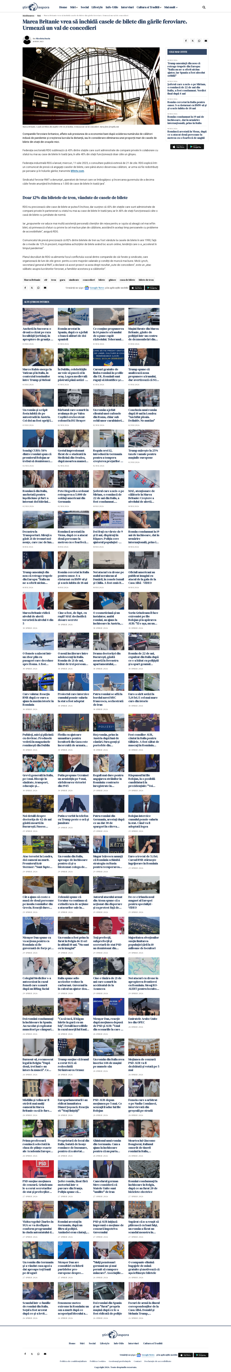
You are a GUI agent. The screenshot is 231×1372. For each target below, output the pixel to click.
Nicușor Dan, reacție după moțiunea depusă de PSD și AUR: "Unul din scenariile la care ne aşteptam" (108, 1024)
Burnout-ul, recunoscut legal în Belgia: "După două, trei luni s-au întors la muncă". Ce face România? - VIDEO (38, 1065)
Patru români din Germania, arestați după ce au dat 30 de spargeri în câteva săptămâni (108, 821)
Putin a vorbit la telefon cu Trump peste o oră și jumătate (73, 819)
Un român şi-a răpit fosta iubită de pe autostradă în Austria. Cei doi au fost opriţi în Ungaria (37, 415)
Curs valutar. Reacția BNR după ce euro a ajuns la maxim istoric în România (38, 699)
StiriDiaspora (28, 15)
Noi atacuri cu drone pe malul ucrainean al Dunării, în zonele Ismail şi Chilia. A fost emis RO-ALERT (108, 577)
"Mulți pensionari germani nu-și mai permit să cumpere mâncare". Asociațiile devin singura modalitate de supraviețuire (107, 1268)
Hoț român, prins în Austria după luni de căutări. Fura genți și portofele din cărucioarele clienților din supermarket (108, 740)
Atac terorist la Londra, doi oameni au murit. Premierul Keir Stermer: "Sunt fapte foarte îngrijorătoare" (38, 862)
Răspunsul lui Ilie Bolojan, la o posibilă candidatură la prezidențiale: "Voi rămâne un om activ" (141, 780)
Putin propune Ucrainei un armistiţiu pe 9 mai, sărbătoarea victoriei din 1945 (73, 780)
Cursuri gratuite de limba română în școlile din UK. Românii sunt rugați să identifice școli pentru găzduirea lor (108, 375)
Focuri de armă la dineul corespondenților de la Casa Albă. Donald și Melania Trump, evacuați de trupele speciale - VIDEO (144, 1308)
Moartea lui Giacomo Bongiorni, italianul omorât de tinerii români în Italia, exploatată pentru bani (143, 1146)
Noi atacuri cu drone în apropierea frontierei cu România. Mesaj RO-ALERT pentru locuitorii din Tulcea (143, 983)
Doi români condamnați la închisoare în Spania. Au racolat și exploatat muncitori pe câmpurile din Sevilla (38, 1024)
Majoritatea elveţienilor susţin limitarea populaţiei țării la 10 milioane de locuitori (143, 943)
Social (85, 7)
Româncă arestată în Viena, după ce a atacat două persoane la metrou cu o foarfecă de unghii (73, 537)
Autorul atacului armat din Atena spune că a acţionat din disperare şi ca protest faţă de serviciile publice (107, 902)
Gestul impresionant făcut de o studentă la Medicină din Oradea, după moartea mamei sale (72, 456)
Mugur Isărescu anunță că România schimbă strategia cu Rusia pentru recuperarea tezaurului (108, 862)
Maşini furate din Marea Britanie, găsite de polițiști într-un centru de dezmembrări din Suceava (143, 334)
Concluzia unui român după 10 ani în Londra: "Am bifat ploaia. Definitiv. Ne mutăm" (142, 415)
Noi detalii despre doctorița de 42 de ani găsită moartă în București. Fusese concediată (37, 821)
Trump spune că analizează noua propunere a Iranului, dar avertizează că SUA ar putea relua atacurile (143, 375)
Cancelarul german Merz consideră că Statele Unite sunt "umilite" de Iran (105, 1186)
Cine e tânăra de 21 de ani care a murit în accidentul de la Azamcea (107, 983)
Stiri (73, 7)
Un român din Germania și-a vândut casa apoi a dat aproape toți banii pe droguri (38, 1268)
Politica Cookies (98, 1361)
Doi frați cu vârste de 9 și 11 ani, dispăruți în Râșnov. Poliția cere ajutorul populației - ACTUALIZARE (108, 537)
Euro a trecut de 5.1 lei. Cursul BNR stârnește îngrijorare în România (143, 860)
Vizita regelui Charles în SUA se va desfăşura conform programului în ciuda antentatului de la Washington (38, 1227)
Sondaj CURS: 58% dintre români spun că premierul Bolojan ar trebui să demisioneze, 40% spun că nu (37, 456)
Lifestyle (97, 7)
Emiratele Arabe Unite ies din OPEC (142, 1020)
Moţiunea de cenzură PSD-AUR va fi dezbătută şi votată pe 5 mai (143, 1065)
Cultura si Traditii (148, 7)
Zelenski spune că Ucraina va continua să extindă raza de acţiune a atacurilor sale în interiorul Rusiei (73, 902)
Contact (137, 1361)
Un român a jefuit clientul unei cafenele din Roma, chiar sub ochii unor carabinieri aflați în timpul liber (107, 415)
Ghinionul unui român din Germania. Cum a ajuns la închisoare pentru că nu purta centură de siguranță (107, 1146)
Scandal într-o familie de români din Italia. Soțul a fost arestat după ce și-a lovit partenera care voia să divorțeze (37, 1308)
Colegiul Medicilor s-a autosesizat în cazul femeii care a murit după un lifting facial (37, 983)
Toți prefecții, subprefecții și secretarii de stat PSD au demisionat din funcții (107, 943)
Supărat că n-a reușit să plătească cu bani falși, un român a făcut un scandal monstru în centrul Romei (143, 1227)
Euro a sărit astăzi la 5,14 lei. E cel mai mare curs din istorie (143, 697)
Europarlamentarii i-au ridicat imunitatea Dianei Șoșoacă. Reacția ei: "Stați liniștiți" (73, 1105)
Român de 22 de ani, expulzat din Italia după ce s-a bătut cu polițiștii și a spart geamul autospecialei (143, 659)
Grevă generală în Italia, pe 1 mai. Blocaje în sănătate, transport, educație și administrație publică (38, 780)
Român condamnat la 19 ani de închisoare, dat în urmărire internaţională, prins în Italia (143, 537)
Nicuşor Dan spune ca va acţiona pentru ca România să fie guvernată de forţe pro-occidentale (38, 943)
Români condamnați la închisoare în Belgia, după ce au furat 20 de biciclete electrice (142, 1186)
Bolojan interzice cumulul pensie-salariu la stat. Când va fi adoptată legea (143, 821)
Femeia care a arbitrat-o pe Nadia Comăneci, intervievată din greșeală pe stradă (143, 1105)
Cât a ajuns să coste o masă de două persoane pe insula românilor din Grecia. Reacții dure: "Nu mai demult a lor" (38, 902)
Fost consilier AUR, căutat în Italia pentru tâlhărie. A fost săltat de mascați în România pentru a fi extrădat (143, 740)
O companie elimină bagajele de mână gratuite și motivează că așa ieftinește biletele (143, 1268)
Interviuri (127, 7)
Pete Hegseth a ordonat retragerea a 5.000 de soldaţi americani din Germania (73, 496)
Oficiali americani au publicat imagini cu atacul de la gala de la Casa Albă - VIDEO (142, 577)
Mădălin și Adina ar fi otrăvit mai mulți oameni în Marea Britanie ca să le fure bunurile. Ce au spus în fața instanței (37, 1105)
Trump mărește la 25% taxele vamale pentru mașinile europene (143, 454)
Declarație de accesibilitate (157, 1361)
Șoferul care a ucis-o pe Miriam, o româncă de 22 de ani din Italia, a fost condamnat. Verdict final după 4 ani (108, 496)
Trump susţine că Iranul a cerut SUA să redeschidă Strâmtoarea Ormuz (73, 1065)
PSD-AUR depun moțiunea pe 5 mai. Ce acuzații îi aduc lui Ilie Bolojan (107, 1105)
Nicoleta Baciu (43, 38)
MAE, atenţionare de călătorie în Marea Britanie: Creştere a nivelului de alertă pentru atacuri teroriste (144, 496)
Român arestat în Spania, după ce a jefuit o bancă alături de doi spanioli (73, 334)
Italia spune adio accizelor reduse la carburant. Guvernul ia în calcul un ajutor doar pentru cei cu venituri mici (73, 983)
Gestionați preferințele (120, 1361)
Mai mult (171, 7)
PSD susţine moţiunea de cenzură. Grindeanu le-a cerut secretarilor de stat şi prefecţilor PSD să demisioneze (37, 1186)
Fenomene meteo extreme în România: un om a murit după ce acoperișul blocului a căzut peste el (73, 1308)
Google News (97, 287)
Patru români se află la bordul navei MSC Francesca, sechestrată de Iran (108, 699)
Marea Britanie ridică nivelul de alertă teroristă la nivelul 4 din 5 (38, 618)
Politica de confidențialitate (73, 1361)
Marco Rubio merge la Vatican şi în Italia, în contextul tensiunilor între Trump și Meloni (37, 375)
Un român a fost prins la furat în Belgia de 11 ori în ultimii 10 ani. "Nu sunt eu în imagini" (73, 943)
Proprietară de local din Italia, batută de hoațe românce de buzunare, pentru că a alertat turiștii (73, 1146)
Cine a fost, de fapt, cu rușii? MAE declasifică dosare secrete (72, 616)
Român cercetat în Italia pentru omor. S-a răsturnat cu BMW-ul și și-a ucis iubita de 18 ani (73, 577)
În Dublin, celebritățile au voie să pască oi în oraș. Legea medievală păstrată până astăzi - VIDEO (72, 375)
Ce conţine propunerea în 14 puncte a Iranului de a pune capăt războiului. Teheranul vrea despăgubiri (108, 334)
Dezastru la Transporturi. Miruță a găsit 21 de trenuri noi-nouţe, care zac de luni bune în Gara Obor (37, 537)
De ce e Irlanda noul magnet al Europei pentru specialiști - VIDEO (141, 902)
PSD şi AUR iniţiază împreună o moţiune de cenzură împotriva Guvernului (108, 1227)
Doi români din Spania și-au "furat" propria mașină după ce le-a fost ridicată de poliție (107, 1308)
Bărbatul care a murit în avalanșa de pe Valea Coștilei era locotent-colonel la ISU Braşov (73, 415)
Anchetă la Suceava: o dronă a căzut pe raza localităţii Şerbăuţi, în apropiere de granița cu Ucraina (38, 334)
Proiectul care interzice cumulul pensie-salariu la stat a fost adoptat (73, 697)
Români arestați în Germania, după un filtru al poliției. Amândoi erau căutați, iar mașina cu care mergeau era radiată (72, 1227)
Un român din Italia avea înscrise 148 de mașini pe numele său (108, 1063)
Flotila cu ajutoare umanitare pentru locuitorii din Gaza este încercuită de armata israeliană (73, 740)
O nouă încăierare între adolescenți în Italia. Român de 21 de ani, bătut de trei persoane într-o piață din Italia (73, 659)
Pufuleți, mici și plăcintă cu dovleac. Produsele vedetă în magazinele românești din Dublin (38, 740)
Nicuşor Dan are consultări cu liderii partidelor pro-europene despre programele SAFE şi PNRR (70, 1268)
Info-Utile (112, 7)
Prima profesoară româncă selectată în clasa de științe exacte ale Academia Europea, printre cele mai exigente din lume (38, 1146)
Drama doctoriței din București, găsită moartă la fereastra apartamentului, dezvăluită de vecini (107, 659)
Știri (39, 15)
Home (63, 7)
